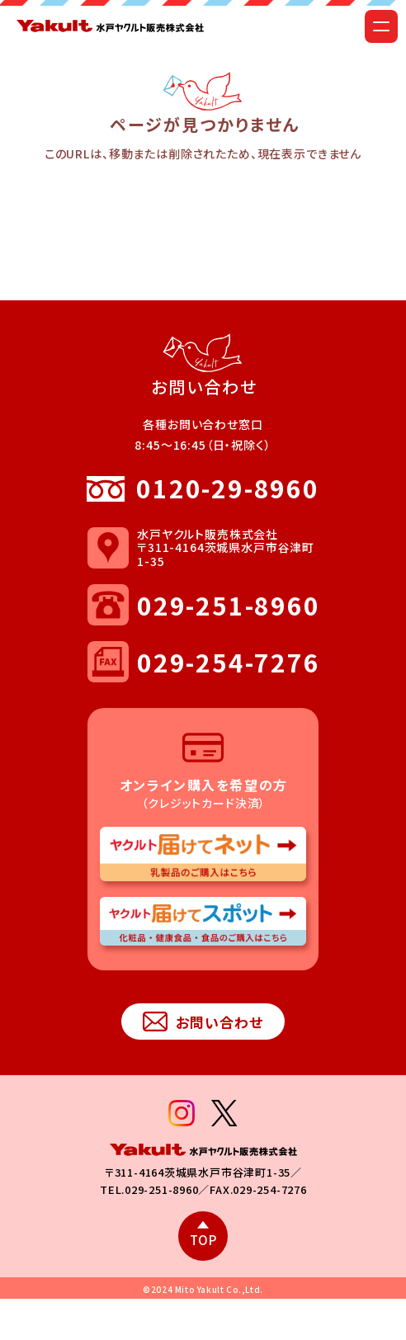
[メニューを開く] (381, 26)
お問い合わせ (203, 1022)
